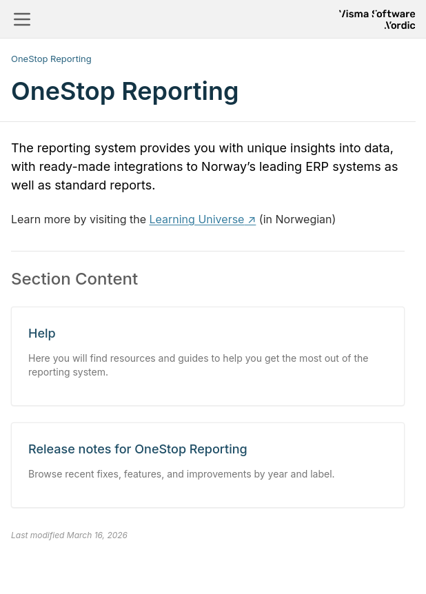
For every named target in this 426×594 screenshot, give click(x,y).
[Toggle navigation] (22, 19)
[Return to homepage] (377, 19)
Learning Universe (197, 219)
